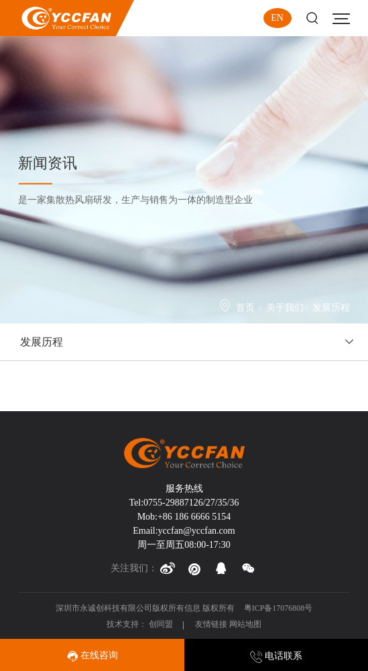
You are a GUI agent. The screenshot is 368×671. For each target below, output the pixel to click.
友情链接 (211, 624)
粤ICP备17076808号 (278, 608)
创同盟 (162, 624)
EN (277, 18)
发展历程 (331, 308)
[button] (168, 568)
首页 (245, 308)
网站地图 (245, 624)
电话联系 (276, 656)
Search (312, 18)
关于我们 (285, 308)
